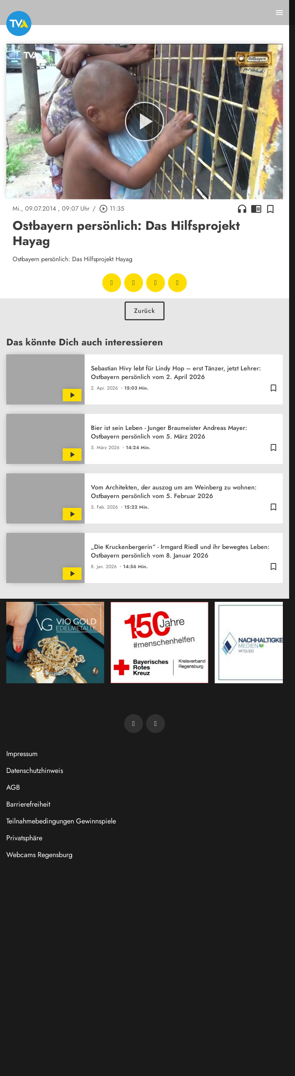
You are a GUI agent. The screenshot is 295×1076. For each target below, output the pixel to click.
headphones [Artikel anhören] (242, 208)
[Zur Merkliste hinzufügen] (270, 208)
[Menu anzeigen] (279, 12)
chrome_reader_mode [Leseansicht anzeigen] (256, 208)
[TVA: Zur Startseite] (18, 23)
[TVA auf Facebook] (133, 723)
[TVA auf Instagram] (155, 723)
